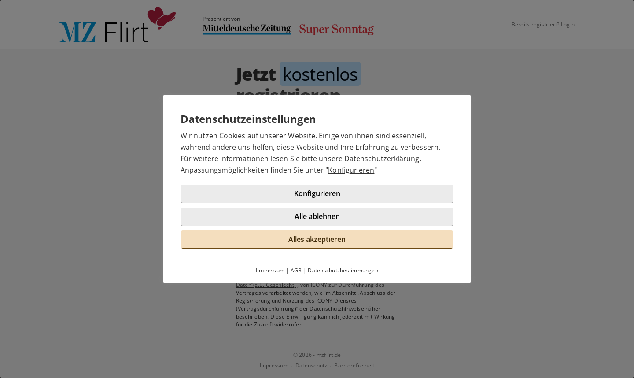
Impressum (270, 270)
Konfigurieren (351, 170)
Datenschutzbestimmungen (343, 270)
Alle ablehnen (317, 216)
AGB (296, 270)
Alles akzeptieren (317, 239)
